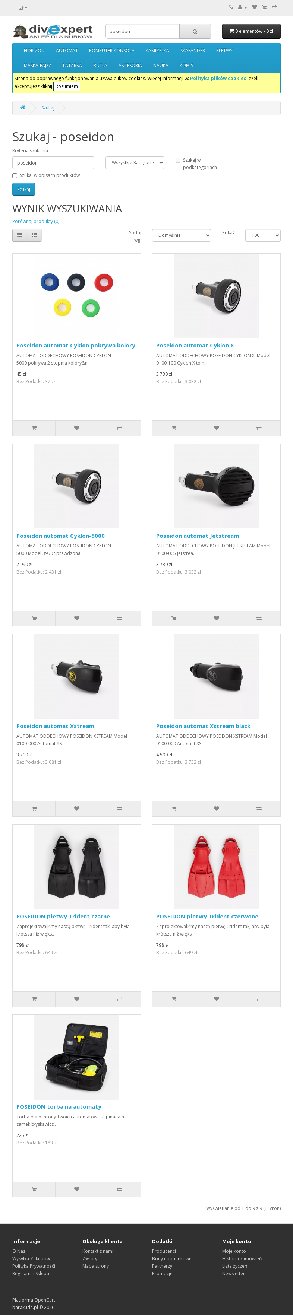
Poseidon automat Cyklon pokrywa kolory (75, 345)
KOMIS (186, 65)
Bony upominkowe (172, 1258)
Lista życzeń (234, 1266)
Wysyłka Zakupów (31, 1258)
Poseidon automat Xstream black (203, 726)
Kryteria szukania (30, 150)
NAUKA (160, 65)
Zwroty (89, 1258)
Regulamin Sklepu (30, 1273)
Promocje (162, 1273)
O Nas (18, 1251)
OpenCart (44, 1300)
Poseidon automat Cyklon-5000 (60, 535)
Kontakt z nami (97, 1251)
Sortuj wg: (135, 236)
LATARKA (72, 65)
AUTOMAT (67, 50)
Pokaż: (229, 232)
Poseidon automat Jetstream (197, 535)
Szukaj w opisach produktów (46, 175)
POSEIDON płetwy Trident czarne (63, 916)
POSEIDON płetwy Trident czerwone (207, 916)
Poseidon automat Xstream (55, 726)
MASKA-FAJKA (38, 65)
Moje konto (234, 1251)
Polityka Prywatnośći (33, 1266)
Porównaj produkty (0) (35, 221)
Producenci (164, 1251)
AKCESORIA (130, 65)
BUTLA (100, 65)
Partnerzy (162, 1266)
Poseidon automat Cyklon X (195, 345)
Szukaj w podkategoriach (196, 164)
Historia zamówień (242, 1258)
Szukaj (47, 108)
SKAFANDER (192, 50)
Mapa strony (95, 1266)
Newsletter (233, 1273)
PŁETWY (224, 50)
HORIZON (34, 50)
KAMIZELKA (157, 50)
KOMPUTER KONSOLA (112, 50)
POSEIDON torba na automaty (58, 1106)
